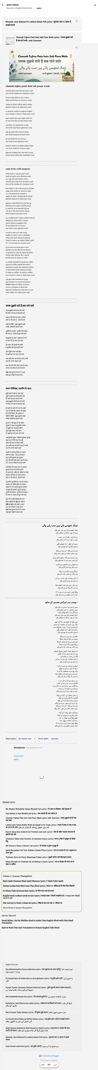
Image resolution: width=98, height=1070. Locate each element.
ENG (43, 1065)
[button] (76, 21)
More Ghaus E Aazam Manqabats (17, 908)
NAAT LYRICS (13, 5)
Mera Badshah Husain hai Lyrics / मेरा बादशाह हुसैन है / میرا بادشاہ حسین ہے (36, 996)
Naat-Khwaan (60, 8)
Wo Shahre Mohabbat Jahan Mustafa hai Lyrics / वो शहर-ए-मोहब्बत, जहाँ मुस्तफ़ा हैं (38, 809)
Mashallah (18, 756)
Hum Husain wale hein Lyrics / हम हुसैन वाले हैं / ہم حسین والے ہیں (32, 1046)
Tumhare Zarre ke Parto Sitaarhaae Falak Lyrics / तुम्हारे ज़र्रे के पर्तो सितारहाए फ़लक (38, 857)
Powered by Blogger (49, 1056)
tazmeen (55, 738)
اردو (55, 1065)
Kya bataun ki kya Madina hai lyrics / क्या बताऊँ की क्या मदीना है (31, 813)
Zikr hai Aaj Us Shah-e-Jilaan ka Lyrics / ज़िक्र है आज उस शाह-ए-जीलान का (32, 903)
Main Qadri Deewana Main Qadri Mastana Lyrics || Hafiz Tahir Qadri (33, 881)
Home (39, 8)
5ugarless (55, 1060)
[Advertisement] (89, 46)
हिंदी (49, 1065)
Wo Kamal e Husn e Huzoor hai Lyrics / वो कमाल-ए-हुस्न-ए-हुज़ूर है (32, 846)
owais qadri (43, 738)
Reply (16, 759)
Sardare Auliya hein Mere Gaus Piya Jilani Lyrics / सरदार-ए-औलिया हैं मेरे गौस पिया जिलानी (38, 886)
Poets (81, 8)
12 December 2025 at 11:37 (34, 748)
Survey (72, 8)
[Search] (95, 5)
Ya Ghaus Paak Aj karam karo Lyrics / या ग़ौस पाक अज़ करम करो (28, 891)
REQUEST (48, 8)
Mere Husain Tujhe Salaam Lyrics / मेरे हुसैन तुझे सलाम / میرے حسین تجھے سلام (36, 1012)
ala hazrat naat (25, 738)
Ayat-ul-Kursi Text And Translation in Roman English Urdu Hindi (30, 928)
